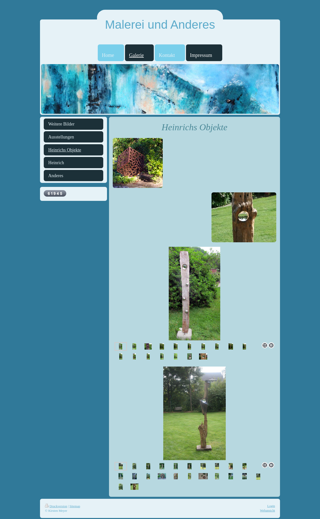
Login (271, 506)
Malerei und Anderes (160, 24)
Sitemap (75, 506)
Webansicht (267, 510)
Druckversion (56, 506)
